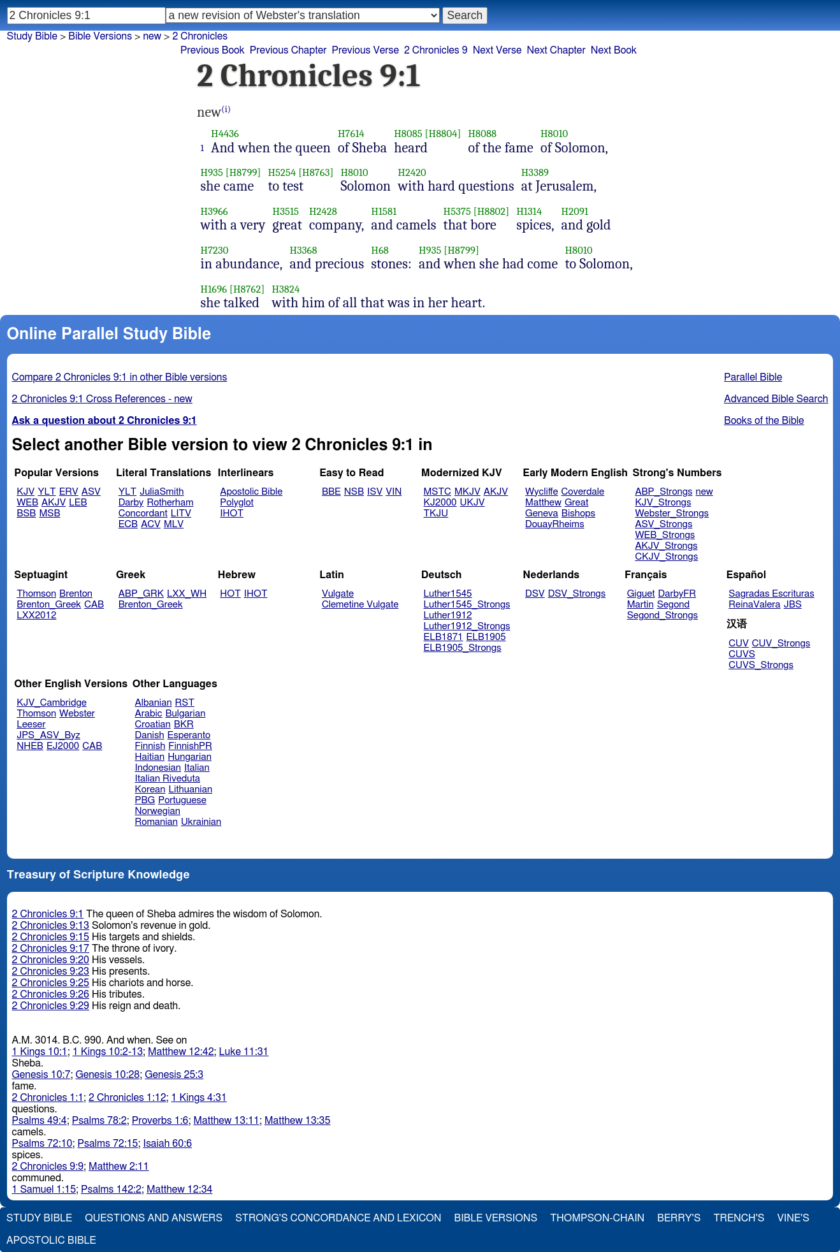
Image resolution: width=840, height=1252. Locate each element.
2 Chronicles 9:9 (48, 1166)
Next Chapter (556, 50)
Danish (149, 735)
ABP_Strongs (663, 492)
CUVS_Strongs (760, 665)
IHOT (231, 513)
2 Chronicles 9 (436, 50)
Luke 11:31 (244, 1052)
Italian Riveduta (167, 778)
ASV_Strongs (663, 524)
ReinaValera (754, 604)
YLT (46, 492)
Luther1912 (448, 615)
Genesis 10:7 (41, 1075)
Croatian (153, 724)
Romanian (156, 822)
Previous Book (212, 50)
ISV (374, 492)
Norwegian (157, 811)
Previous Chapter (288, 50)
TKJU (436, 513)
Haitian (150, 757)
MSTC (437, 492)
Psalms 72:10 (42, 1144)
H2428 (323, 211)
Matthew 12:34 (179, 1189)
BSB (26, 513)
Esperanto (189, 735)
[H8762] (246, 289)
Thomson (36, 594)
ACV (151, 524)
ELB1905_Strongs (463, 648)
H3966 (214, 211)
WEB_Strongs (665, 535)
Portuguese (182, 800)
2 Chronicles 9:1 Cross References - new (102, 399)
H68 (380, 250)
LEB (78, 502)
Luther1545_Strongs (467, 604)
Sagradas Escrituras (771, 594)
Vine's (793, 1218)
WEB (27, 502)
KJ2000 (440, 502)
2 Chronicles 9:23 (50, 971)
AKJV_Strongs (666, 546)
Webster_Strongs (672, 513)
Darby (131, 502)
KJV (25, 492)
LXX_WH (186, 594)
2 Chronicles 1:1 (48, 1098)
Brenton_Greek (49, 604)
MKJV (467, 492)
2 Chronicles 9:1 (48, 914)
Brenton (75, 594)
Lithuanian (190, 789)
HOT (230, 594)
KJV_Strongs (663, 502)
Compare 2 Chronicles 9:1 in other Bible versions (120, 377)
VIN (394, 492)
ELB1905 (486, 637)
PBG (145, 800)
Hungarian (190, 757)
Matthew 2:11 (119, 1166)
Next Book (614, 50)
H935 (212, 172)
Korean (150, 789)
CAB (94, 604)
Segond (673, 604)
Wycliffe (541, 492)
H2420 (412, 172)
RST (185, 703)
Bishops (578, 513)
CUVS (741, 654)
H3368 (303, 250)
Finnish (150, 746)
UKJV (472, 502)
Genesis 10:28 (107, 1075)
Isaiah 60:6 (167, 1144)
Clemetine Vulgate (360, 604)
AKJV (53, 502)
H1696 (214, 289)
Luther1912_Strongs (467, 626)
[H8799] (243, 172)
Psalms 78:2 (99, 1121)
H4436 (225, 133)
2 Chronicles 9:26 (50, 994)
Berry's (678, 1218)
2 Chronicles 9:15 (50, 937)
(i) (226, 109)
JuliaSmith (162, 492)
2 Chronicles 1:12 (127, 1098)
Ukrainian (201, 822)
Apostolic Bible (51, 1240)
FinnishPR (190, 746)
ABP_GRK (141, 594)
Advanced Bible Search (776, 399)
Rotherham (170, 502)
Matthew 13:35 (297, 1121)
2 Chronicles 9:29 (50, 1006)
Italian (197, 768)
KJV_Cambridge (52, 703)
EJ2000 (63, 746)
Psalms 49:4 (39, 1121)
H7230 (215, 250)
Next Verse (497, 50)
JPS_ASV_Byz (48, 735)
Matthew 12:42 (181, 1052)
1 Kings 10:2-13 (108, 1052)
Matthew (543, 502)
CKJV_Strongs (666, 557)
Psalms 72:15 (108, 1144)
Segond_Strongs (662, 615)
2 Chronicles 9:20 (50, 960)
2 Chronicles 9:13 (50, 926)
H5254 (282, 172)
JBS (793, 604)
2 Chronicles (200, 36)
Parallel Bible (753, 377)
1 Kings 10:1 (40, 1052)
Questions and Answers (153, 1218)
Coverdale (583, 492)
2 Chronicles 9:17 (50, 948)
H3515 (285, 211)
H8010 (554, 133)
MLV (174, 524)
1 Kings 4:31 (199, 1098)
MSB (49, 513)
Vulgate (338, 594)
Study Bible (32, 36)
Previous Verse (365, 50)
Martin (640, 604)
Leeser (31, 724)
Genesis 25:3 (174, 1075)
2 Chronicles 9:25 (50, 983)
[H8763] (315, 172)
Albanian (153, 703)
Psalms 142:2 (111, 1189)
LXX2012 (36, 615)
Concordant (143, 513)
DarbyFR (677, 594)
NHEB (30, 746)
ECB (128, 524)
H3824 (286, 289)
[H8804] (443, 133)
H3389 (535, 172)
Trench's (738, 1218)
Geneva (541, 513)
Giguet (641, 594)
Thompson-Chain (597, 1218)
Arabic (149, 713)
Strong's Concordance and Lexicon (338, 1218)
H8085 (408, 133)
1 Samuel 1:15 (44, 1189)
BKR (184, 724)
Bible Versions (100, 36)
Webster (77, 713)
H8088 (482, 133)
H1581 (383, 211)
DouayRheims (554, 524)
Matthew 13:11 (226, 1121)
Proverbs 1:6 (160, 1121)
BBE (331, 492)
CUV (738, 643)
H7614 (351, 133)
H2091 (574, 211)
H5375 (457, 211)
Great (576, 502)
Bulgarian (185, 713)
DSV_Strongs (577, 594)
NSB (354, 492)
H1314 (529, 211)
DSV (535, 594)
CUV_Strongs (781, 643)
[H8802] (491, 211)
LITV (181, 513)
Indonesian (158, 768)
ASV (91, 492)
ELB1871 (443, 637)
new (152, 36)
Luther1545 (448, 594)
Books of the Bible (764, 421)
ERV (68, 492)
